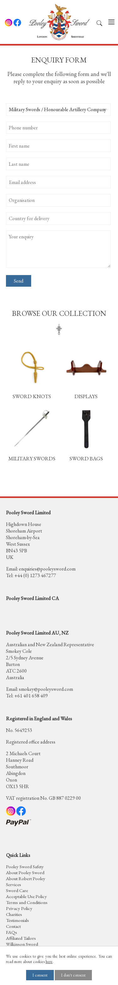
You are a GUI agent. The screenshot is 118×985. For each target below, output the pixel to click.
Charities (14, 914)
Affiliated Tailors (21, 938)
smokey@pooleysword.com (46, 689)
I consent (40, 975)
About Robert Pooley (25, 878)
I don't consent (73, 975)
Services (13, 884)
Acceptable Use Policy (26, 896)
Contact (13, 926)
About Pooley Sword (25, 872)
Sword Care (17, 890)
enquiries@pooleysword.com (47, 569)
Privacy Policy (19, 908)
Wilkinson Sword (22, 944)
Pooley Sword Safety (25, 866)
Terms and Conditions (27, 902)
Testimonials (17, 920)
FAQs (11, 932)
